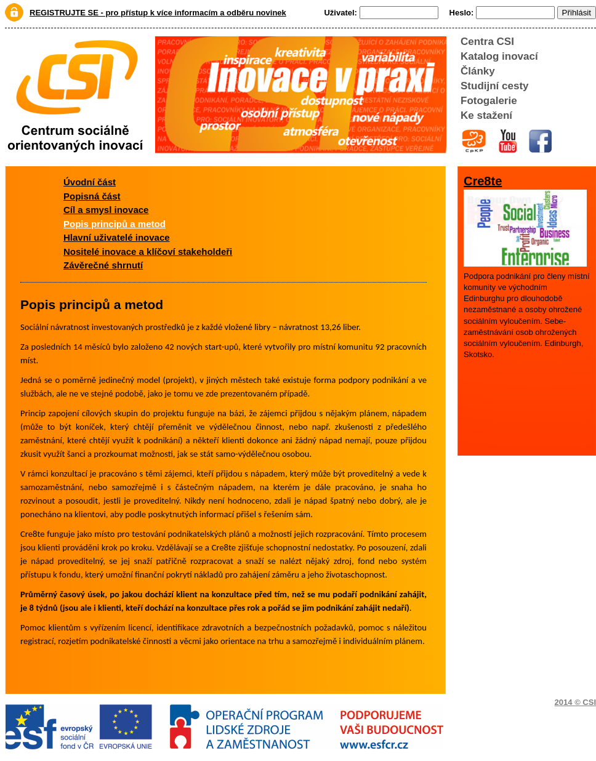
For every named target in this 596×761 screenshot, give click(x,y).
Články (478, 71)
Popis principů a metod (114, 224)
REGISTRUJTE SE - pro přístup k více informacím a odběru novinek (158, 12)
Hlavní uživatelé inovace (116, 237)
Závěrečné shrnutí (103, 265)
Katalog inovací (499, 56)
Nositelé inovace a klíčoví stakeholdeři (147, 251)
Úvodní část (89, 182)
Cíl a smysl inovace (105, 209)
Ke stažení (486, 115)
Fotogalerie (489, 101)
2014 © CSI (575, 702)
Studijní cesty (495, 86)
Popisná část (92, 196)
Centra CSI (487, 41)
